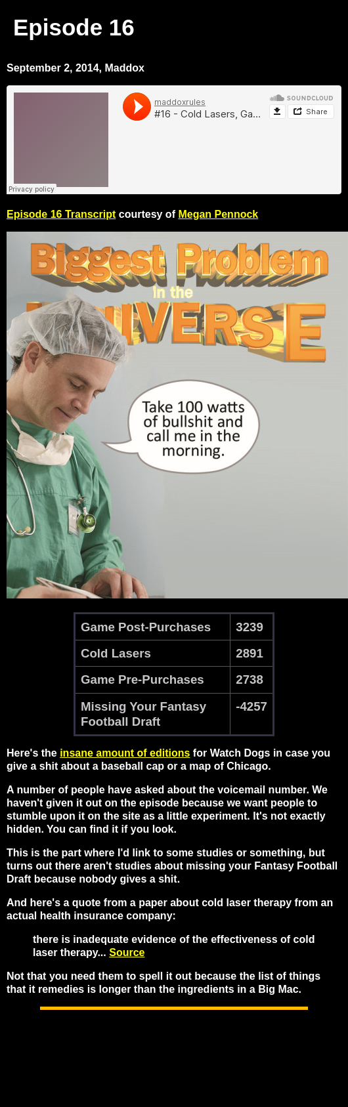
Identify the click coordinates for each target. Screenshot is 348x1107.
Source (126, 952)
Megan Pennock (218, 214)
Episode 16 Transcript (61, 214)
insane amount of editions (125, 753)
